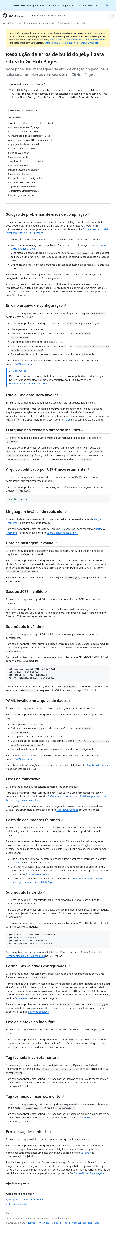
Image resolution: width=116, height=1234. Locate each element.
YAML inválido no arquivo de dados (38, 700)
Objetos (89, 1117)
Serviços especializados (80, 1222)
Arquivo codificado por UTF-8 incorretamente (47, 469)
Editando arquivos (38, 1011)
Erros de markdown (25, 778)
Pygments (11, 523)
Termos (31, 1222)
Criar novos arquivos (37, 874)
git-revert (16, 862)
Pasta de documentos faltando (35, 819)
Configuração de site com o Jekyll (40, 23)
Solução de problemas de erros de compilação (48, 214)
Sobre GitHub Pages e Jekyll (62, 532)
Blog (97, 1222)
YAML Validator (23, 364)
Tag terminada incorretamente (35, 1096)
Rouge (97, 519)
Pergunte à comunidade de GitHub (25, 1199)
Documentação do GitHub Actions (28, 383)
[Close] (107, 5)
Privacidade (43, 1222)
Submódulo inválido (25, 626)
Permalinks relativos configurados (38, 965)
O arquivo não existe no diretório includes (45, 429)
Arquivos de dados (97, 765)
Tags (30, 1047)
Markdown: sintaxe (67, 809)
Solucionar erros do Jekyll (72, 23)
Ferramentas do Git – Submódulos (25, 955)
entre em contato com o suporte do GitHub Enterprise (71, 42)
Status (55, 1222)
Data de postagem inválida (31, 542)
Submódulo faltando (26, 892)
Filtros (67, 419)
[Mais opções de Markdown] (36, 110)
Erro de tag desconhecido (30, 1131)
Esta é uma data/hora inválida (34, 394)
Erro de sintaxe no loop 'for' (32, 1021)
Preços (63, 1222)
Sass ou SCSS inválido (26, 591)
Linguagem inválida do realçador (37, 511)
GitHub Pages (14, 23)
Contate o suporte (16, 1204)
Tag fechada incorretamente (33, 1057)
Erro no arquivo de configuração (36, 305)
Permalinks (20, 998)
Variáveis (86, 1152)
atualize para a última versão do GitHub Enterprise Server (78, 39)
